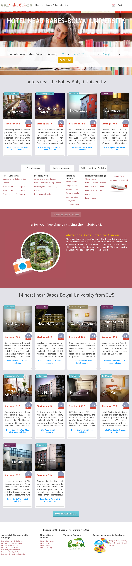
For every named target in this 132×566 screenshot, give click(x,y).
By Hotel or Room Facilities (93, 168)
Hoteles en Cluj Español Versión (11, 552)
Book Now (65, 60)
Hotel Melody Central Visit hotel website (49, 148)
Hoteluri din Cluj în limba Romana (12, 541)
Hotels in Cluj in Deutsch (9, 548)
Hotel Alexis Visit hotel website (82, 148)
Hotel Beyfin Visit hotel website (17, 500)
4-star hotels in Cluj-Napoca (14, 186)
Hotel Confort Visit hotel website (82, 431)
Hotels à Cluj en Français (9, 545)
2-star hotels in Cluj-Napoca (14, 194)
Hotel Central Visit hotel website (17, 362)
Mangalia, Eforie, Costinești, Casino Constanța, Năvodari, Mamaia (110, 542)
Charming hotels (72, 193)
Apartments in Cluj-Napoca (45, 179)
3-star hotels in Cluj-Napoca (14, 190)
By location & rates (62, 168)
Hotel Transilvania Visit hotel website (17, 148)
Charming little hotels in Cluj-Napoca (46, 188)
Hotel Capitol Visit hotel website (114, 431)
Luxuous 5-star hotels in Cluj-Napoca (14, 181)
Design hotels (71, 181)
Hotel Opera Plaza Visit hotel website (50, 500)
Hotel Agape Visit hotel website (114, 148)
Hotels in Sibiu (44, 543)
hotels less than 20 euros (95, 183)
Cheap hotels (90, 179)
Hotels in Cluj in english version (12, 543)
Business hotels (72, 189)
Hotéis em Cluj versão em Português (13, 554)
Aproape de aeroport (119, 186)
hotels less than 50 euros (95, 186)
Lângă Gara (119, 176)
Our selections (33, 168)
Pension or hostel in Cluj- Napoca (47, 183)
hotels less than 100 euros (93, 192)
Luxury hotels (71, 200)
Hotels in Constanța (46, 548)
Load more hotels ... (66, 513)
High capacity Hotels (42, 194)
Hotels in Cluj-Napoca (47, 541)
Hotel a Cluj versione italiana (10, 550)
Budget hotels (71, 185)
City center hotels (73, 204)
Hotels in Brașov (45, 545)
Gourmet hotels (72, 197)
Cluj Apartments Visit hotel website (82, 362)
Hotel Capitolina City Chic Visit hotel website (17, 431)
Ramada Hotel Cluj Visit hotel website (114, 362)
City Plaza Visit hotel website (50, 431)
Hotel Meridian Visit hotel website (49, 362)
